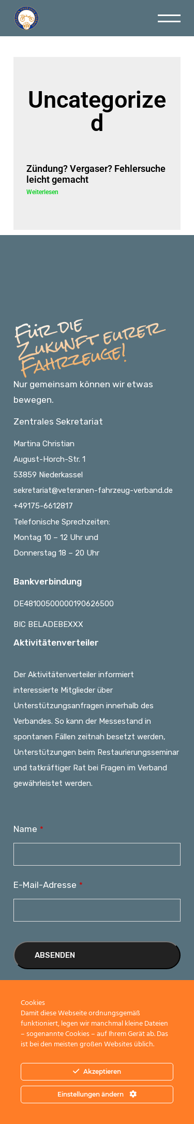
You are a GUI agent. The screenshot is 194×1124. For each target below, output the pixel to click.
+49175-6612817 (43, 505)
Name (28, 829)
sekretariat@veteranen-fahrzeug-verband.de (93, 490)
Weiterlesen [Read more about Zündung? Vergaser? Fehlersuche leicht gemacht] (42, 192)
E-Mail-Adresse (48, 885)
